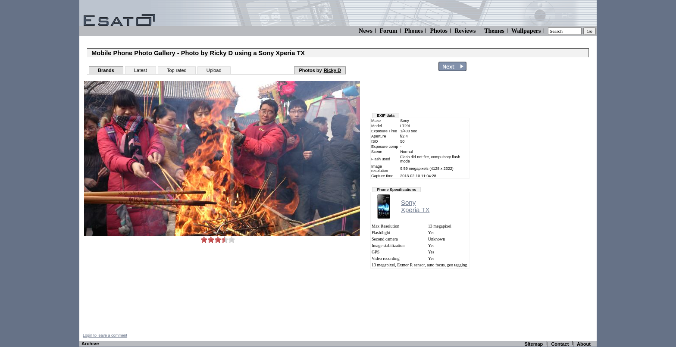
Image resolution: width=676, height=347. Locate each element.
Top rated (177, 70)
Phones (413, 31)
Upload (214, 70)
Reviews (465, 31)
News (365, 31)
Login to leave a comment (105, 335)
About (584, 344)
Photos (438, 31)
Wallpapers (526, 31)
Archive (90, 343)
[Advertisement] (545, 204)
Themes (494, 31)
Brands (106, 70)
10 (231, 239)
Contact (560, 344)
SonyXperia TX (415, 206)
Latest (140, 70)
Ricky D (332, 70)
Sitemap (533, 344)
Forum (388, 31)
